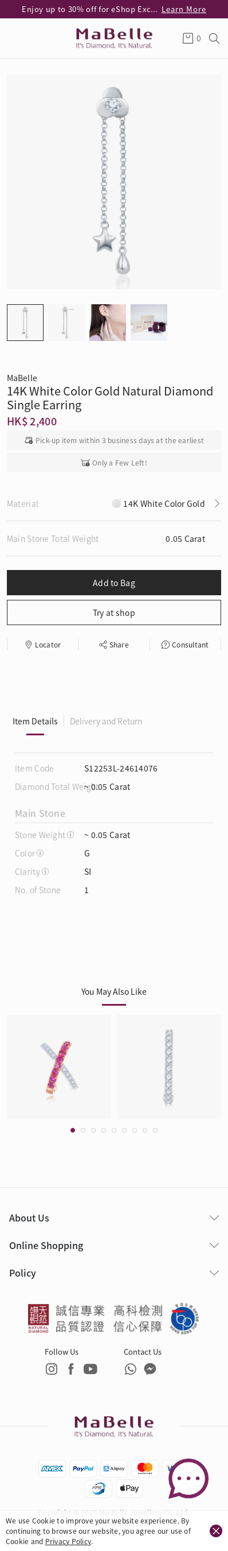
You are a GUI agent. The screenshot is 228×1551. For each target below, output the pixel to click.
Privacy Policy (68, 1541)
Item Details (35, 721)
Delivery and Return (106, 721)
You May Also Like (114, 991)
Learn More (184, 8)
